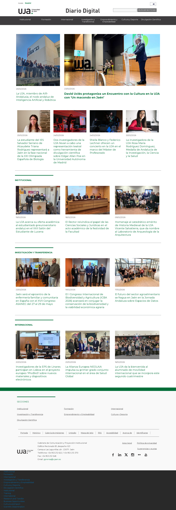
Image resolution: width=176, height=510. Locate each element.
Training (7, 493)
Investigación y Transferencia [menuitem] (88, 20)
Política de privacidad (147, 443)
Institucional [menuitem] (25, 19)
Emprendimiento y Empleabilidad (79, 414)
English (20, 3)
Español (28, 3)
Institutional (9, 490)
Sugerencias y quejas (147, 449)
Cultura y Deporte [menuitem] (130, 19)
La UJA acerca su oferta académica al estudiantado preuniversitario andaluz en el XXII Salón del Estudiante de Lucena (37, 226)
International (9, 496)
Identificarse (142, 433)
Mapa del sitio (87, 433)
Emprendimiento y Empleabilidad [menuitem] (108, 20)
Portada (24, 433)
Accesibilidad (112, 433)
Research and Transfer (14, 499)
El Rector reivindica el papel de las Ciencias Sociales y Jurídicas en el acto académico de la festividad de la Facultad (87, 226)
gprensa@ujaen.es (52, 459)
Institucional (22, 409)
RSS (100, 433)
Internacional (117, 409)
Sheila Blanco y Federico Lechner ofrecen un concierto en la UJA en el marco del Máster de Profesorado (105, 146)
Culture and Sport (12, 504)
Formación (69, 409)
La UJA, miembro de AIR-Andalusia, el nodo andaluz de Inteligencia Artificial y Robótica (36, 97)
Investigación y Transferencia (30, 414)
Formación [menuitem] (46, 19)
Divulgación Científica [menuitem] (151, 19)
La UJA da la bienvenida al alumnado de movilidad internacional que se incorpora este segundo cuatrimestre (137, 371)
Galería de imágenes (54, 433)
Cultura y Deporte (119, 414)
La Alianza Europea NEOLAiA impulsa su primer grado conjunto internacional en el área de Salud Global (86, 371)
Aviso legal (127, 443)
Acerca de (127, 433)
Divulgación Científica (27, 420)
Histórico (36, 433)
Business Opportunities (14, 501)
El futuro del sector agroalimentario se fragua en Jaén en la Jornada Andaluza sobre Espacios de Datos (137, 297)
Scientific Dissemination (14, 507)
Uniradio (72, 433)
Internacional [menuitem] (67, 19)
